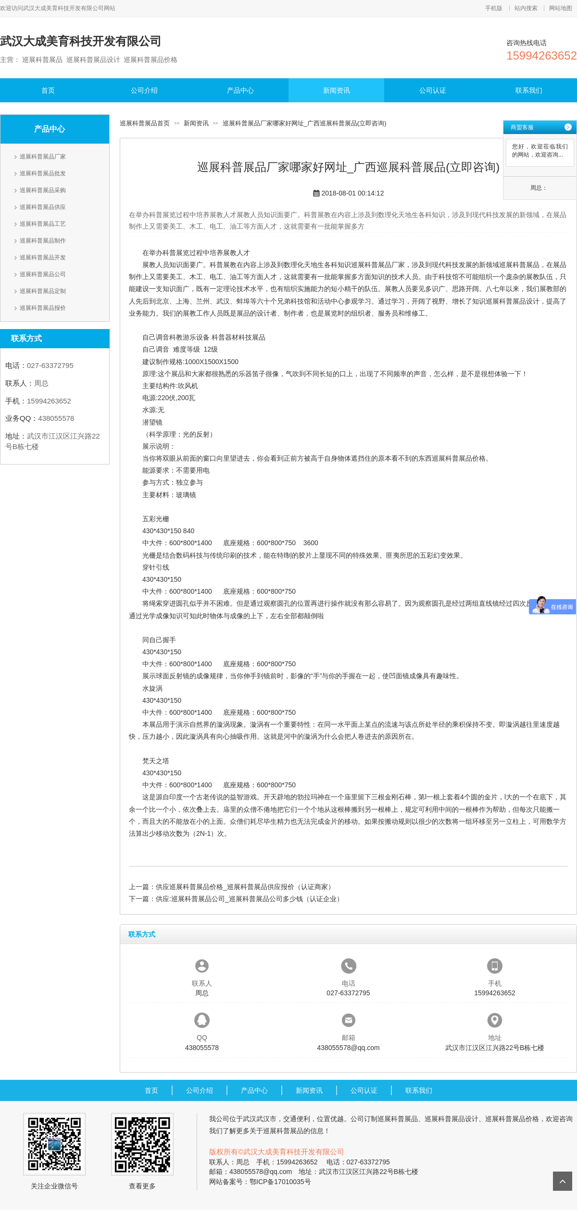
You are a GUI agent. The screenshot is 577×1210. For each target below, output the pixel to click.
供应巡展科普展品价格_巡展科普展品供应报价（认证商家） (245, 887)
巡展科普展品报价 (43, 308)
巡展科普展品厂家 (43, 156)
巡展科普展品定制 (43, 291)
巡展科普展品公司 (43, 274)
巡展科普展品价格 (459, 458)
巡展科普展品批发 (43, 173)
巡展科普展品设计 (512, 301)
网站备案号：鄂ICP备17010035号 (260, 1182)
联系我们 (528, 90)
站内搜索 (526, 8)
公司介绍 (144, 90)
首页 (48, 90)
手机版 (493, 8)
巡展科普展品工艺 (43, 223)
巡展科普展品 (519, 265)
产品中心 (240, 90)
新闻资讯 (336, 90)
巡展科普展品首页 (145, 123)
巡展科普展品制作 (43, 240)
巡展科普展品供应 (43, 207)
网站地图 (560, 8)
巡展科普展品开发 (43, 257)
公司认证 (432, 90)
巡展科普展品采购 (43, 190)
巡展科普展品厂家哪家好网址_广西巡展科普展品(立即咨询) (305, 123)
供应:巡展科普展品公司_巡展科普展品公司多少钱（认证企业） (249, 899)
